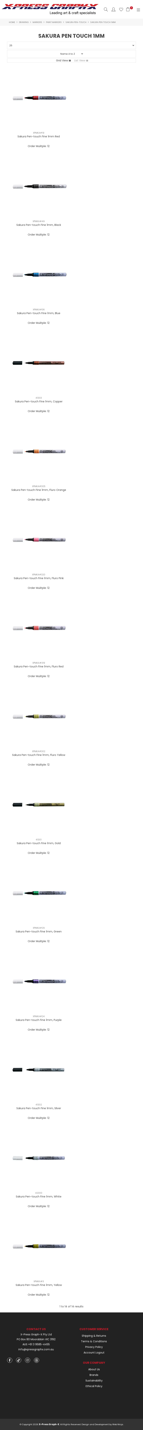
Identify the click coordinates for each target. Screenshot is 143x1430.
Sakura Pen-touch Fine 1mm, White (38, 1196)
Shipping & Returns (94, 1336)
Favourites (121, 9)
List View (79, 60)
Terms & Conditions (94, 1341)
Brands (94, 1375)
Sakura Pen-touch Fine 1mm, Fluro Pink (39, 578)
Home (12, 22)
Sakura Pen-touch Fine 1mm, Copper (39, 401)
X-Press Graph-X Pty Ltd (36, 1334)
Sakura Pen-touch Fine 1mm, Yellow (39, 1285)
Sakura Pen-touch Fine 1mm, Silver (38, 1108)
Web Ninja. (117, 1424)
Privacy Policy (94, 1347)
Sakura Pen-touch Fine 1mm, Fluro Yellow (38, 755)
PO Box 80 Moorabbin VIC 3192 (36, 1339)
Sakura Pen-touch (76, 22)
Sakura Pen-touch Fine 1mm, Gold (39, 843)
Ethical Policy (94, 1386)
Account (113, 9)
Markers (37, 22)
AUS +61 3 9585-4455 (36, 1344)
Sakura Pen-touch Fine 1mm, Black (38, 225)
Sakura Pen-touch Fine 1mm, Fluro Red (38, 666)
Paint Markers (54, 22)
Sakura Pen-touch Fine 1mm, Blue (38, 313)
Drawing (24, 22)
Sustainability (94, 1380)
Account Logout (94, 1352)
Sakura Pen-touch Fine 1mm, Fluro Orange (38, 490)
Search (106, 9)
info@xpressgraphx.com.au (36, 1349)
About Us (94, 1369)
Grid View (62, 60)
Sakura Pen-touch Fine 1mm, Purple (39, 1020)
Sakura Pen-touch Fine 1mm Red (39, 136)
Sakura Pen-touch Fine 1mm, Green (39, 931)
